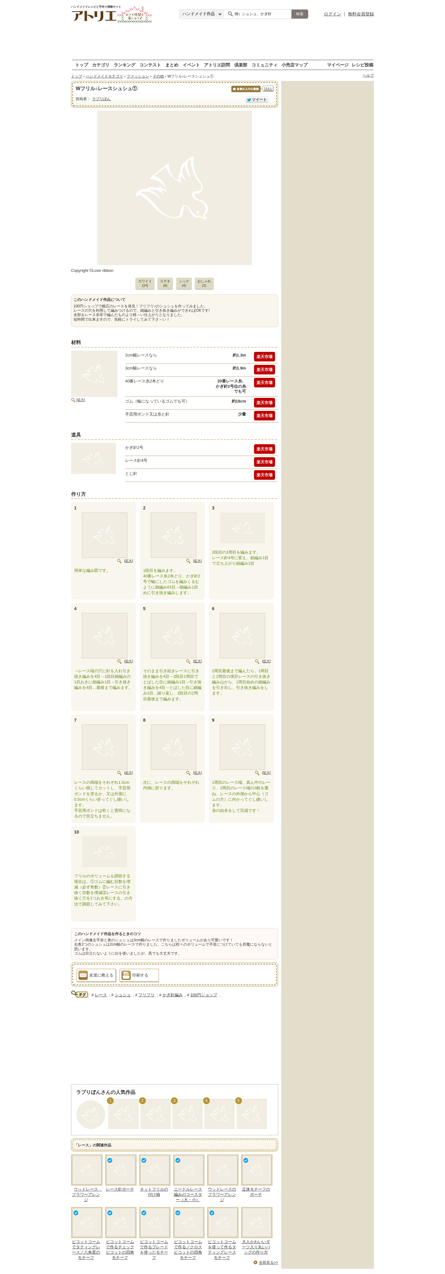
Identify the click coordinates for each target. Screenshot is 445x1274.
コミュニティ (265, 65)
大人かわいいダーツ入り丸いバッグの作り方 (256, 1247)
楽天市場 (264, 356)
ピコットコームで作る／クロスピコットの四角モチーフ (188, 1249)
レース (101, 995)
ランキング (124, 65)
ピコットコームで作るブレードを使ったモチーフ (154, 1249)
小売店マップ (294, 65)
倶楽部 (240, 65)
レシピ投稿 (362, 65)
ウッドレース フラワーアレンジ (87, 1194)
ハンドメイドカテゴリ (104, 76)
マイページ (338, 65)
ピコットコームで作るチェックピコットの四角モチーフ (120, 1249)
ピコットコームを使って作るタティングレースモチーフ (222, 1249)
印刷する (134, 976)
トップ (81, 65)
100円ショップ (203, 995)
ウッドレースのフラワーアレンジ (222, 1194)
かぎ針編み (173, 995)
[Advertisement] (222, 42)
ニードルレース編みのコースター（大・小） (188, 1194)
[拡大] (80, 400)
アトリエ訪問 (217, 65)
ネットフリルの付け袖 (154, 1192)
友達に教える (95, 976)
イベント (191, 65)
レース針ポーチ (120, 1189)
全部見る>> (268, 1262)
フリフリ (146, 995)
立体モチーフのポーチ (256, 1192)
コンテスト (150, 65)
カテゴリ (100, 65)
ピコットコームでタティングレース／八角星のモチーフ (86, 1249)
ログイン (332, 13)
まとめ (171, 65)
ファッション (138, 76)
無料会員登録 (361, 13)
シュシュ (123, 995)
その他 (158, 76)
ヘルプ (368, 75)
